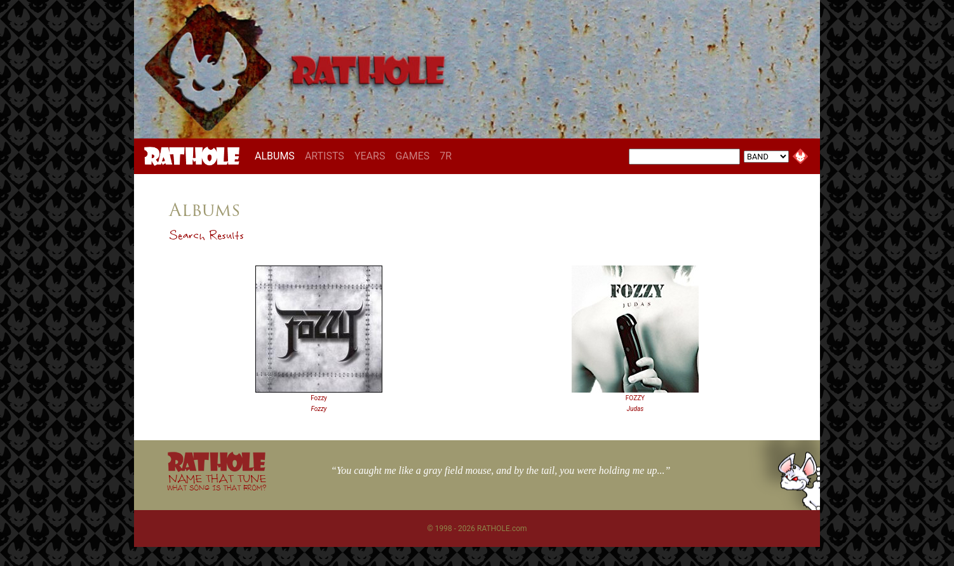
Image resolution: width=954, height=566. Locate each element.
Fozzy (319, 397)
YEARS (370, 156)
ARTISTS (324, 156)
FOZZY (635, 397)
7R (446, 156)
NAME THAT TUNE (216, 482)
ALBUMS (277, 155)
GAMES (412, 156)
